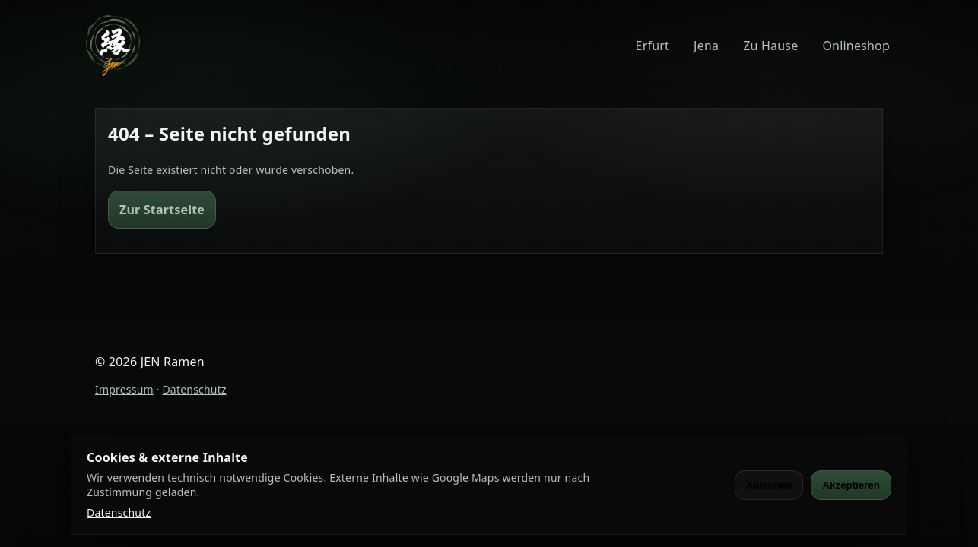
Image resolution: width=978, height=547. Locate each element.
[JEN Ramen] (113, 46)
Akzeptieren (851, 485)
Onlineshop (856, 45)
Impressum (124, 389)
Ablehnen (769, 485)
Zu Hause (770, 45)
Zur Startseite (162, 209)
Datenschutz (194, 389)
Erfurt (652, 45)
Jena (706, 45)
